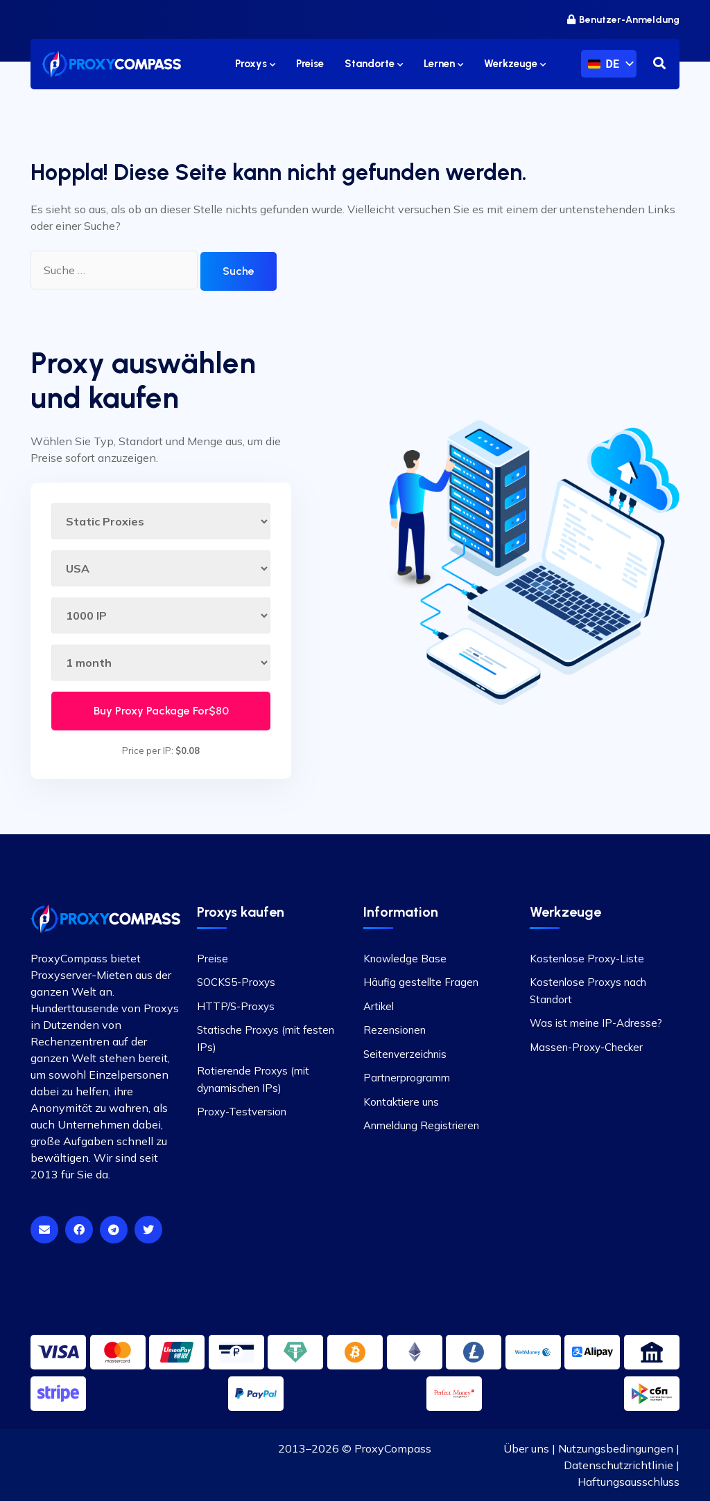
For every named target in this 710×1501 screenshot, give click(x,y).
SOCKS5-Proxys (236, 982)
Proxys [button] (255, 63)
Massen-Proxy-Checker (586, 1047)
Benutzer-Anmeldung (623, 20)
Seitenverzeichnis (405, 1054)
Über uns (526, 1448)
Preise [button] (310, 63)
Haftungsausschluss (628, 1482)
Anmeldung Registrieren (421, 1125)
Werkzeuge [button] (515, 63)
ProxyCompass (392, 1448)
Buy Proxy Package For (161, 710)
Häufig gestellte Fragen (420, 982)
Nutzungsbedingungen (615, 1448)
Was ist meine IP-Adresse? (596, 1023)
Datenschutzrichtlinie (618, 1465)
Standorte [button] (374, 63)
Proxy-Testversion (241, 1111)
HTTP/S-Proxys (236, 1006)
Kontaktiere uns (401, 1101)
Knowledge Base (405, 958)
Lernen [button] (443, 63)
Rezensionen (394, 1029)
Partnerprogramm (406, 1077)
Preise (212, 958)
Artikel (378, 1006)
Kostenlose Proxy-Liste (587, 958)
